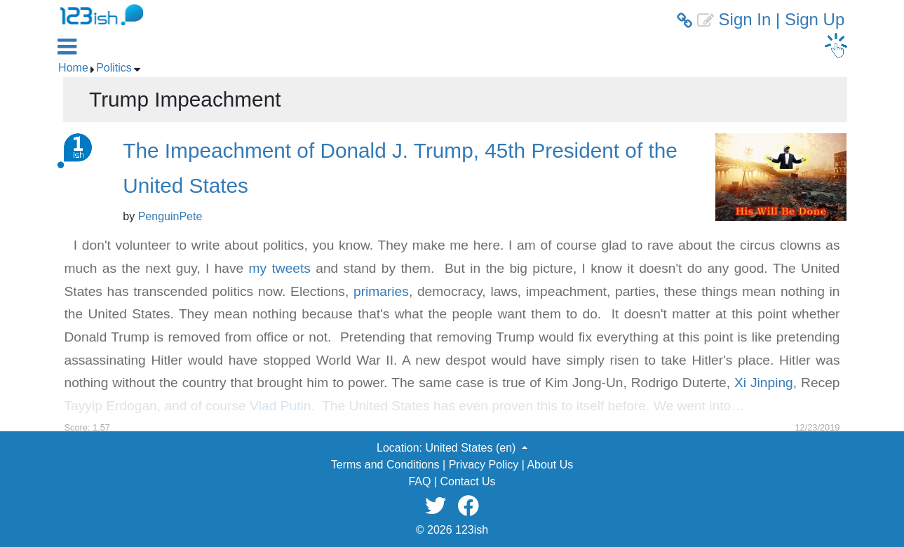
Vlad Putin (280, 405)
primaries (381, 291)
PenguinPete (170, 216)
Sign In (745, 19)
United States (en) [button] (471, 448)
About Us (550, 465)
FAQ (419, 481)
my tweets (280, 268)
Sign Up (814, 19)
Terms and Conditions (385, 465)
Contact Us (467, 481)
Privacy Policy (484, 465)
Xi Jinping (763, 382)
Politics (114, 68)
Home (73, 68)
